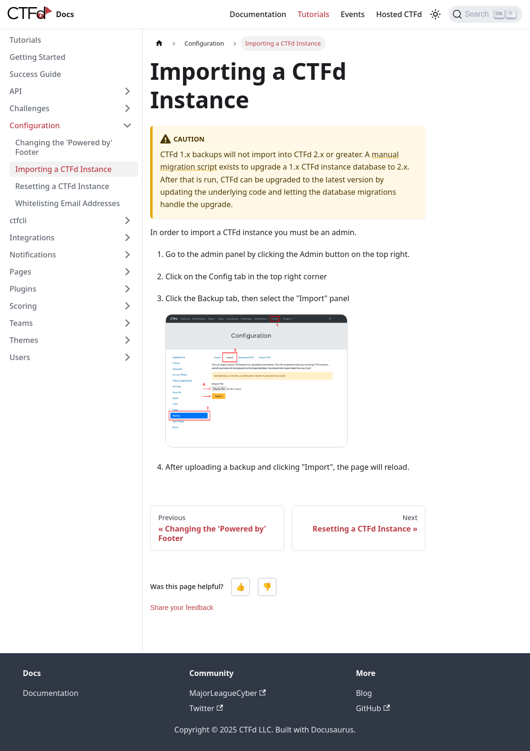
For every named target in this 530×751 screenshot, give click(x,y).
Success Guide (35, 74)
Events (353, 14)
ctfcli (18, 220)
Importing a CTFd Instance (63, 169)
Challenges (29, 108)
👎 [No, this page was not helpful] (267, 587)
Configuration (35, 125)
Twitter (206, 708)
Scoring (23, 306)
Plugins (23, 289)
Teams (21, 323)
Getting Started (38, 57)
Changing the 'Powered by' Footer (64, 147)
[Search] (485, 14)
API (16, 91)
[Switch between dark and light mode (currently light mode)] (435, 14)
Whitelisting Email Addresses (67, 203)
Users (20, 357)
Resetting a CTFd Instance (62, 186)
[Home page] (159, 43)
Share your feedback (181, 607)
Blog (364, 693)
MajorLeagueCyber (227, 693)
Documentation (258, 14)
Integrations (32, 237)
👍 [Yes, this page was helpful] (240, 587)
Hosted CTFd (399, 14)
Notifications (33, 254)
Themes (24, 340)
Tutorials (313, 14)
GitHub (373, 708)
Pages (20, 271)
